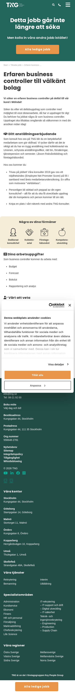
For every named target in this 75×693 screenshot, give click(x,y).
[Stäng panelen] (69, 305)
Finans (7, 613)
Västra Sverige (12, 656)
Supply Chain (49, 630)
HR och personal (13, 617)
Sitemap (8, 450)
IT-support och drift (52, 605)
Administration (11, 601)
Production (48, 626)
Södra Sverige (11, 660)
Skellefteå (9, 561)
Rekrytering (10, 579)
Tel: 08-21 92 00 (12, 397)
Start (6, 65)
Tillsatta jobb (16, 65)
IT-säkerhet (48, 612)
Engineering (49, 623)
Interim (44, 579)
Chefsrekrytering (13, 630)
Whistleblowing (13, 461)
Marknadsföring (12, 626)
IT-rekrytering (47, 601)
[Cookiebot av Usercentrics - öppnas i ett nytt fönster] (49, 305)
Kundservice (10, 605)
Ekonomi (8, 609)
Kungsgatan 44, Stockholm (18, 418)
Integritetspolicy (13, 454)
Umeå (7, 551)
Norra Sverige (48, 660)
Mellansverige (48, 652)
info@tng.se (10, 393)
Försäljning (10, 622)
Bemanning (10, 583)
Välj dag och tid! (12, 408)
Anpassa (37, 385)
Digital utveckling (51, 608)
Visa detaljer (56, 364)
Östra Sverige (11, 652)
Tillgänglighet (12, 457)
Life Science (10, 634)
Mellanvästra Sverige (52, 656)
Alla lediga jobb (37, 49)
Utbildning (45, 583)
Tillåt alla (37, 375)
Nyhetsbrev (10, 447)
